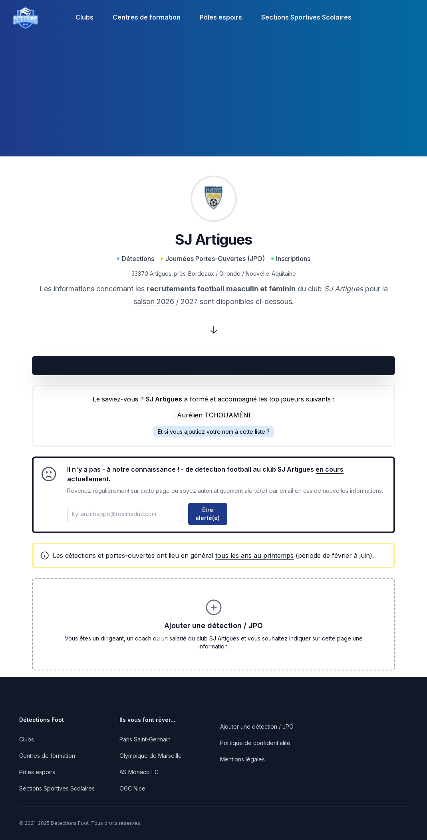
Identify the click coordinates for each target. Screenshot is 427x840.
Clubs (84, 17)
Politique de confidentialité (255, 742)
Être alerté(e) (207, 513)
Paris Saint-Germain (145, 739)
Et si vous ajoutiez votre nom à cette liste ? (214, 431)
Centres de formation (147, 17)
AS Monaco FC (139, 772)
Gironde (229, 273)
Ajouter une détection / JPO (257, 726)
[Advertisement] (213, 100)
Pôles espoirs (221, 17)
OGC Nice (132, 788)
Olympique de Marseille (150, 755)
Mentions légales (242, 759)
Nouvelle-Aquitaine (271, 273)
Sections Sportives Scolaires (306, 17)
